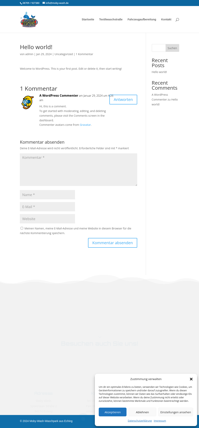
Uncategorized (63, 54)
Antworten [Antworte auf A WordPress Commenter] (123, 99)
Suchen (172, 48)
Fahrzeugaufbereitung (142, 19)
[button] (191, 379)
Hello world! (159, 72)
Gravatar (85, 125)
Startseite (88, 19)
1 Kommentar (84, 54)
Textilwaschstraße (110, 19)
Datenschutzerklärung (140, 420)
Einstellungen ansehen (175, 412)
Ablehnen (142, 412)
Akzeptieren (113, 412)
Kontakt (166, 19)
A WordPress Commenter (58, 95)
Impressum (160, 420)
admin (29, 54)
